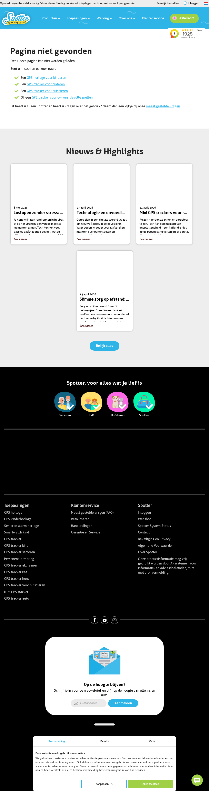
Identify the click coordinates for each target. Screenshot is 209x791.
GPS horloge (13, 512)
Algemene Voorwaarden (155, 546)
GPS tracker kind (16, 546)
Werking (105, 18)
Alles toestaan (150, 784)
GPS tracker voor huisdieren (47, 91)
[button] (197, 780)
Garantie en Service (85, 532)
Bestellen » (186, 18)
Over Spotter (147, 552)
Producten (51, 18)
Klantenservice (153, 18)
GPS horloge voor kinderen (46, 78)
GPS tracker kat (15, 572)
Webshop (144, 519)
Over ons (127, 18)
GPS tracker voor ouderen (46, 84)
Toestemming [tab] (57, 741)
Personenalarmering (19, 559)
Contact (144, 532)
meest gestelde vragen (163, 106)
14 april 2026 (106, 292)
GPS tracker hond (17, 579)
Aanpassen (104, 784)
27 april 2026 (103, 205)
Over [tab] (152, 741)
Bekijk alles (104, 346)
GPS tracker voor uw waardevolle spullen (62, 97)
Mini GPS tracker (16, 592)
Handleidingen (81, 526)
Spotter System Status (154, 526)
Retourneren (80, 519)
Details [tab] (104, 741)
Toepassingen (79, 18)
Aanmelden (123, 703)
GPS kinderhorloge (17, 519)
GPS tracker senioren (19, 552)
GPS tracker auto (16, 598)
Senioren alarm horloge (21, 526)
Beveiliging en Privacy (154, 539)
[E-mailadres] (89, 703)
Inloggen (144, 512)
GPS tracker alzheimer (20, 565)
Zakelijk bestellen (168, 3)
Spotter (145, 505)
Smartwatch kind (16, 532)
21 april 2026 (165, 205)
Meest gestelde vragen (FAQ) (92, 512)
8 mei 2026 (40, 205)
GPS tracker (12, 539)
